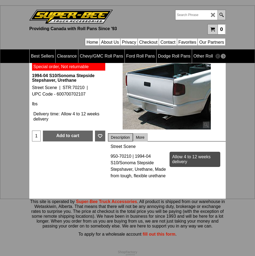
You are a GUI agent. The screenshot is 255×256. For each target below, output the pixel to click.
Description (120, 137)
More (140, 137)
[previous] (217, 56)
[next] (223, 56)
